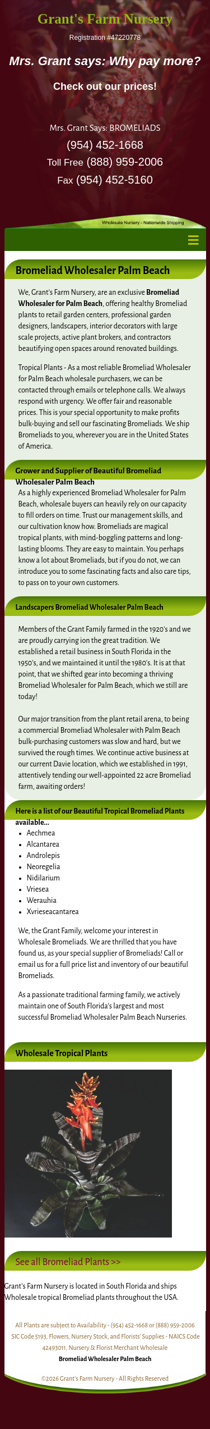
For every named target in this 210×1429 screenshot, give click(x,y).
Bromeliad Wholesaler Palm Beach (105, 1358)
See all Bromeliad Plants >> (68, 1262)
